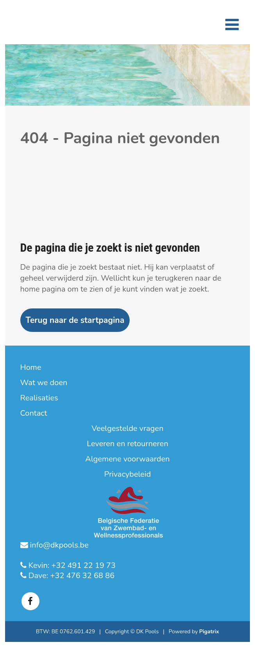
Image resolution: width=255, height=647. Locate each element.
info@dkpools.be (58, 545)
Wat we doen (44, 382)
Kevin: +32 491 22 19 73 (71, 565)
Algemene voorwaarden (127, 459)
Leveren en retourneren (127, 444)
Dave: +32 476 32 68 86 (71, 575)
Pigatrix (209, 631)
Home (30, 367)
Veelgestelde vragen (127, 428)
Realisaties (39, 398)
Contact (33, 413)
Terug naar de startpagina (75, 320)
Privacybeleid (127, 474)
